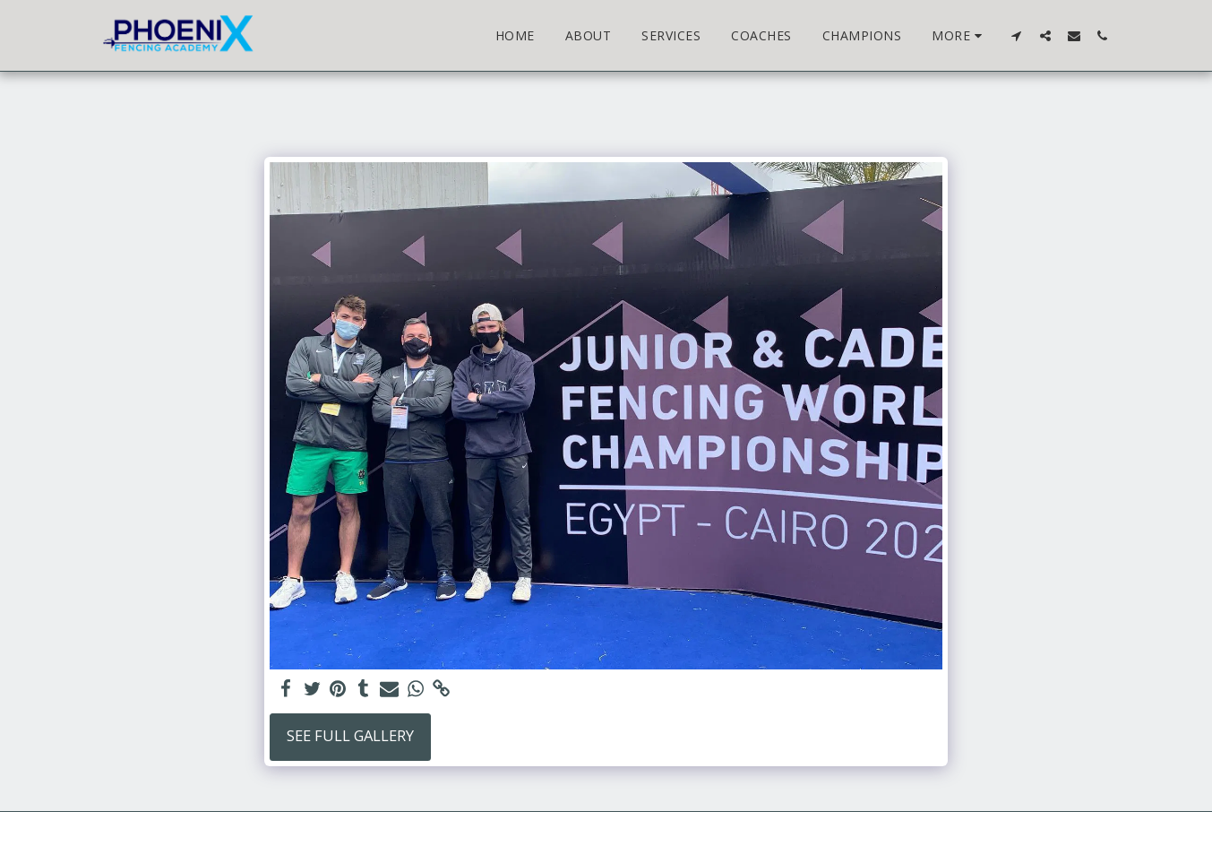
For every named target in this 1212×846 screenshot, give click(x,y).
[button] (1016, 35)
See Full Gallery (350, 735)
